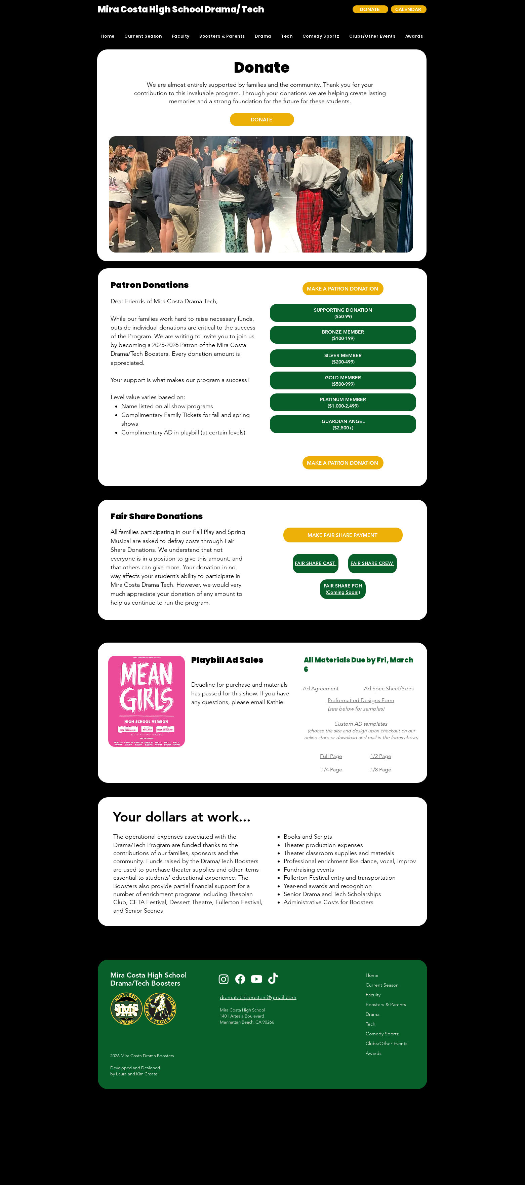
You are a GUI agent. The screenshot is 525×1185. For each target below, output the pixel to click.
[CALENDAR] (409, 9)
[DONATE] (370, 9)
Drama (372, 1014)
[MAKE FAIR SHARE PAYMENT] (343, 535)
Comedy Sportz (382, 1034)
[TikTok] (273, 979)
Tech (370, 1024)
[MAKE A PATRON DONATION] (342, 288)
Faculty (373, 995)
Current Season (382, 985)
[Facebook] (240, 979)
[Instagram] (223, 979)
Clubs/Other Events (386, 1043)
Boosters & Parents (386, 1004)
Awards (373, 1053)
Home (372, 975)
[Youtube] (256, 979)
